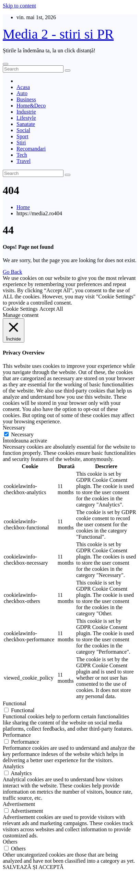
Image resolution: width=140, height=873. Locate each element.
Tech (21, 155)
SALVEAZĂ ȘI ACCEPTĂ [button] (33, 867)
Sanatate (25, 124)
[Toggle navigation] (5, 64)
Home (23, 207)
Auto (21, 93)
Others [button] (10, 842)
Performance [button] (17, 735)
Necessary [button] (14, 428)
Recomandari (31, 149)
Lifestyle (26, 118)
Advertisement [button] (19, 804)
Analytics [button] (13, 766)
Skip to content (19, 6)
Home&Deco (31, 105)
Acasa (23, 87)
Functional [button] (14, 703)
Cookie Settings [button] (20, 309)
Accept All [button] (51, 309)
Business (26, 99)
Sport (22, 136)
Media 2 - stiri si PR (58, 34)
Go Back (12, 272)
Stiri (21, 142)
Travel (23, 161)
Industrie (26, 112)
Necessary (22, 434)
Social (23, 130)
